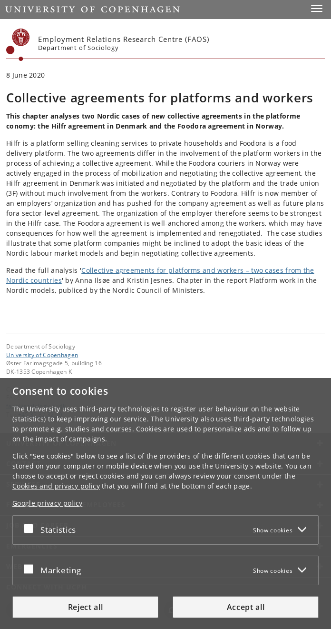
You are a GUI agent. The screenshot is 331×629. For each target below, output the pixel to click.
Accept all (246, 607)
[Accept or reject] (31, 528)
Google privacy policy (47, 503)
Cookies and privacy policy (56, 485)
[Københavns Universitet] (18, 45)
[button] (316, 8)
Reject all (85, 607)
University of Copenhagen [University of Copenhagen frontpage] (42, 355)
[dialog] (165, 503)
